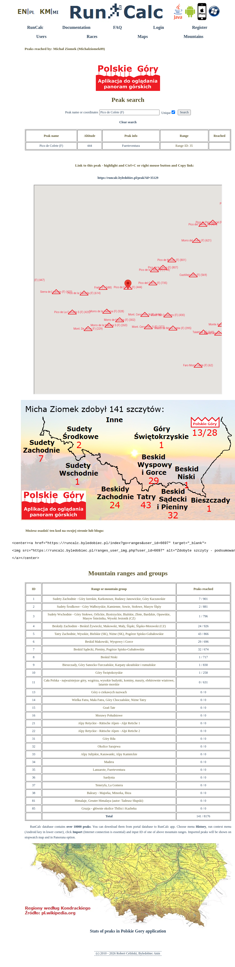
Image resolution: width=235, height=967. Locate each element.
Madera (109, 764)
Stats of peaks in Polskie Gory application (128, 933)
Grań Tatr (109, 710)
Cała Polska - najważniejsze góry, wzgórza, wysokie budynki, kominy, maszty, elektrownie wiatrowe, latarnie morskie (109, 685)
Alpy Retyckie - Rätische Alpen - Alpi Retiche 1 (109, 725)
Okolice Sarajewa (109, 749)
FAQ (117, 27)
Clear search (128, 122)
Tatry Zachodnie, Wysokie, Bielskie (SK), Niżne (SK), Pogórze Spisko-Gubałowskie (109, 636)
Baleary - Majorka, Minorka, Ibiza (109, 795)
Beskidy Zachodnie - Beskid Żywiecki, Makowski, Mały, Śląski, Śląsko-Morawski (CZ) (109, 628)
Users (41, 36)
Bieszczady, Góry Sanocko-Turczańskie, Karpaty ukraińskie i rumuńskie (109, 667)
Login (158, 27)
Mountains (193, 36)
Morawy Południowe (109, 718)
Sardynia (109, 780)
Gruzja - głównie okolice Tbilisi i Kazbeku (109, 811)
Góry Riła (109, 741)
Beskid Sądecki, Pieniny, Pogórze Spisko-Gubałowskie (109, 652)
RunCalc (35, 27)
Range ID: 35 (184, 146)
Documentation (76, 27)
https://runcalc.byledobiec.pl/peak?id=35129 (127, 178)
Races (92, 36)
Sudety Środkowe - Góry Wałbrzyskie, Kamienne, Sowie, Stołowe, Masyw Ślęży (109, 609)
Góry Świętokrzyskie (109, 675)
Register (199, 27)
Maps (143, 36)
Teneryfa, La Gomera (109, 787)
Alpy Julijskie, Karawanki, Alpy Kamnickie (109, 756)
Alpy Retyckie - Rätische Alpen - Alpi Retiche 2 (109, 733)
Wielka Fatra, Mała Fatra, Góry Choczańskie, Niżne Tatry (109, 702)
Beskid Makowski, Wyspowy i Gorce (109, 644)
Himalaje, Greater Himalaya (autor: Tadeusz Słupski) (109, 803)
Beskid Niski (109, 659)
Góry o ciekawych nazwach (109, 694)
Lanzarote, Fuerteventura (109, 772)
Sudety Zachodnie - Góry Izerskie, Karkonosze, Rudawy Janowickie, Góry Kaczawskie (109, 601)
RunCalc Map (128, 289)
